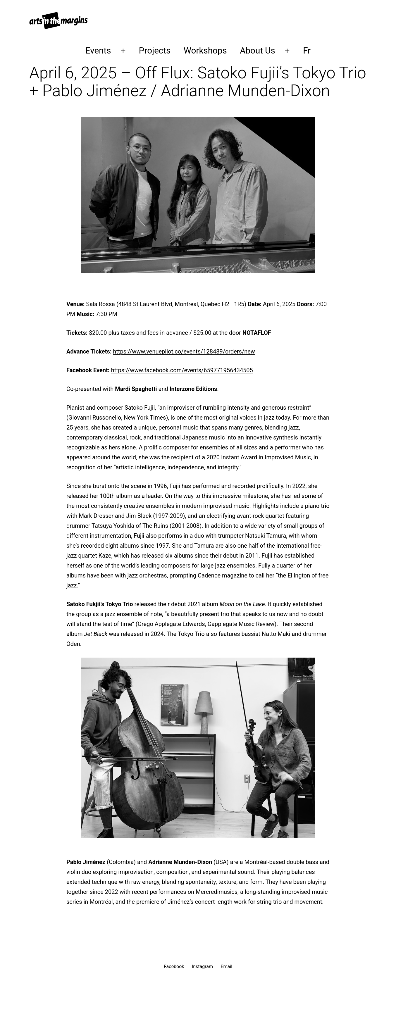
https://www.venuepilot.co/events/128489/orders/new (184, 351)
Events (98, 51)
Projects (155, 51)
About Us (257, 51)
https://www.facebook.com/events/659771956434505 (182, 370)
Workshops (205, 51)
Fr (307, 51)
